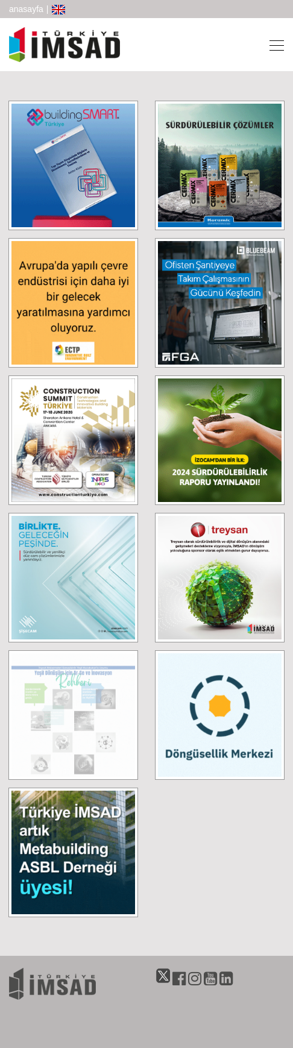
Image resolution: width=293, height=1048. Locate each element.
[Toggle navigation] (273, 44)
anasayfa (26, 9)
